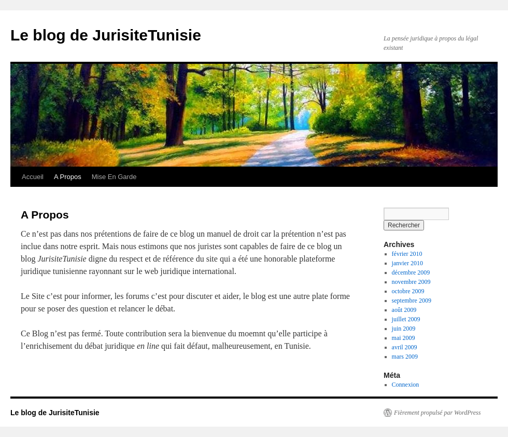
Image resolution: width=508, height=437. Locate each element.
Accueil (33, 177)
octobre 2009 (408, 291)
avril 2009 (404, 347)
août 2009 (404, 309)
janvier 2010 (407, 263)
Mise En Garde (114, 177)
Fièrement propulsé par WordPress (437, 412)
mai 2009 (403, 338)
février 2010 (407, 253)
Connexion (405, 384)
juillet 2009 (406, 319)
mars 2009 (405, 356)
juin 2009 (404, 328)
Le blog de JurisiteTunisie (105, 35)
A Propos (67, 177)
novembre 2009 (411, 281)
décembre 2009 (411, 272)
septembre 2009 (411, 300)
